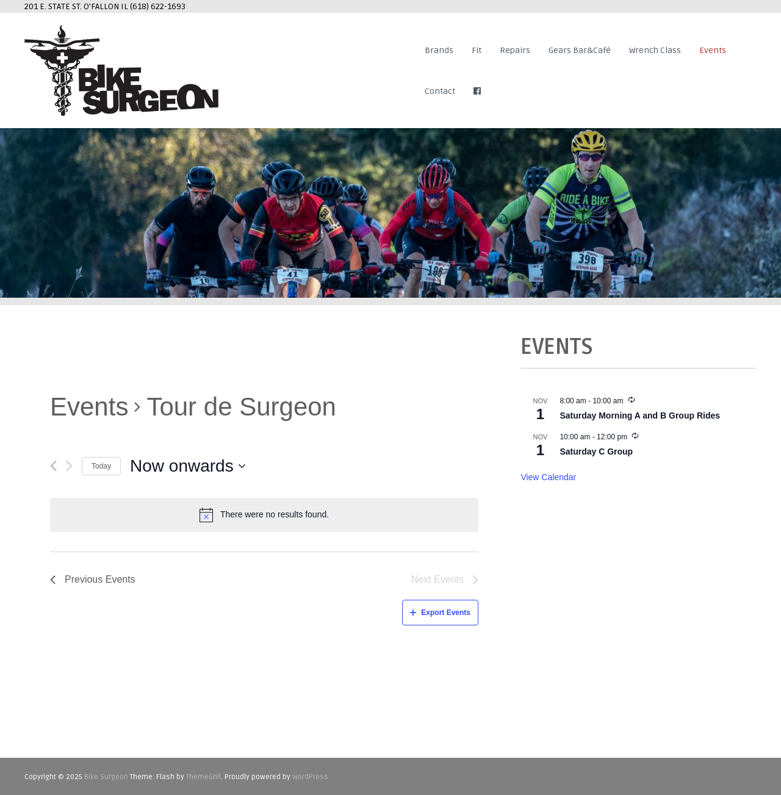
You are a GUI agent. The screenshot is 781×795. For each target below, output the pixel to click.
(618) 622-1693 (157, 6)
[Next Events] (69, 466)
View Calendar (548, 477)
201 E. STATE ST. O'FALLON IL (77, 6)
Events (712, 50)
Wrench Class (655, 50)
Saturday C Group (596, 451)
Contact (440, 91)
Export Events (440, 612)
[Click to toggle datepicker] (187, 466)
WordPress (310, 777)
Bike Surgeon (106, 777)
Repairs (515, 50)
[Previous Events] (53, 466)
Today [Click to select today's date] (101, 466)
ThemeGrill (203, 777)
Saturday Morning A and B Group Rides (640, 415)
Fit (476, 50)
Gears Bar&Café (580, 50)
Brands (439, 50)
